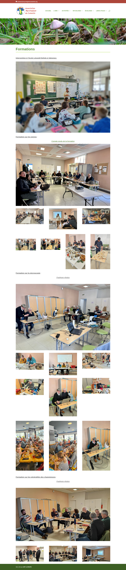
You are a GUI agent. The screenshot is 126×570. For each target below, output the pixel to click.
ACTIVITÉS (65, 10)
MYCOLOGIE (77, 10)
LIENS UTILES (100, 10)
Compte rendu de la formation (63, 141)
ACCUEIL (48, 10)
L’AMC (56, 10)
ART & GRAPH (27, 567)
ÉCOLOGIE (88, 10)
